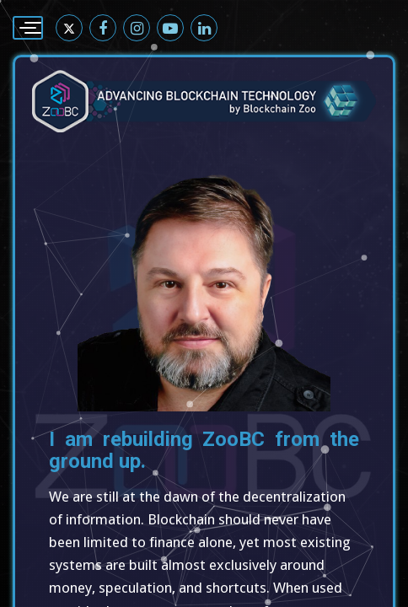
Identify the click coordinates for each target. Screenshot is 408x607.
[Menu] (28, 28)
